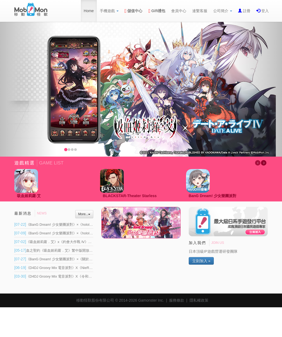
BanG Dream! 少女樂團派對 (212, 196)
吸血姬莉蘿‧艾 (29, 196)
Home (89, 11)
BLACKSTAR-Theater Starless (130, 196)
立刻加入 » (201, 261)
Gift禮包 (157, 11)
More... (84, 214)
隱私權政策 (199, 300)
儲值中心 (134, 11)
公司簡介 (222, 11)
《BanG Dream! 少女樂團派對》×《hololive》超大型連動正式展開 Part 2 (76, 225)
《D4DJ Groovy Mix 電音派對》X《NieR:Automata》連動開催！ (70, 268)
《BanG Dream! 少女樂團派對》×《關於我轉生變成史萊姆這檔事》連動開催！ (81, 259)
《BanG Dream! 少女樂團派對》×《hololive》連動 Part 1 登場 (68, 233)
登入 (264, 11)
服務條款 (176, 300)
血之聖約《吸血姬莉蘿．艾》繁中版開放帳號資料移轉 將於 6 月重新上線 (77, 250)
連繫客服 (199, 11)
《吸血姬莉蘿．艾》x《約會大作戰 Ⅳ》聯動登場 (58, 242)
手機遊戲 (109, 11)
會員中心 (178, 11)
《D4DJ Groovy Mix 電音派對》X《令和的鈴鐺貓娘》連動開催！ (70, 276)
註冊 (246, 11)
